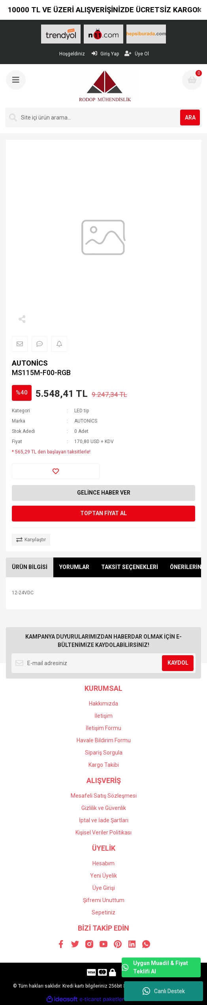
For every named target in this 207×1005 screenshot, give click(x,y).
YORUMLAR (74, 567)
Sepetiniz (103, 912)
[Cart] (192, 80)
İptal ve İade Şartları (103, 820)
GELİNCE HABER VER (103, 492)
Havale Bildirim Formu (104, 740)
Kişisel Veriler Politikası (103, 832)
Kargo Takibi (103, 765)
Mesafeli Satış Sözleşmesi (104, 796)
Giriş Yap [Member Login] (105, 54)
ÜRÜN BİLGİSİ (29, 567)
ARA (190, 117)
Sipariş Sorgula (103, 752)
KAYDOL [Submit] (177, 663)
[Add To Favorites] (56, 471)
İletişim (103, 716)
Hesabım (103, 863)
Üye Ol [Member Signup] (136, 54)
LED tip (81, 410)
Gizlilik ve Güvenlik (103, 808)
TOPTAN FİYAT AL (103, 513)
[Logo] (104, 86)
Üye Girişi (103, 888)
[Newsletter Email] (103, 663)
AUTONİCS (30, 363)
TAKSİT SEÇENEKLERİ (129, 567)
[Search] (103, 117)
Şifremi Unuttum (103, 900)
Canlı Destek (164, 991)
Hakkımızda (103, 703)
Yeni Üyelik (103, 875)
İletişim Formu (103, 728)
